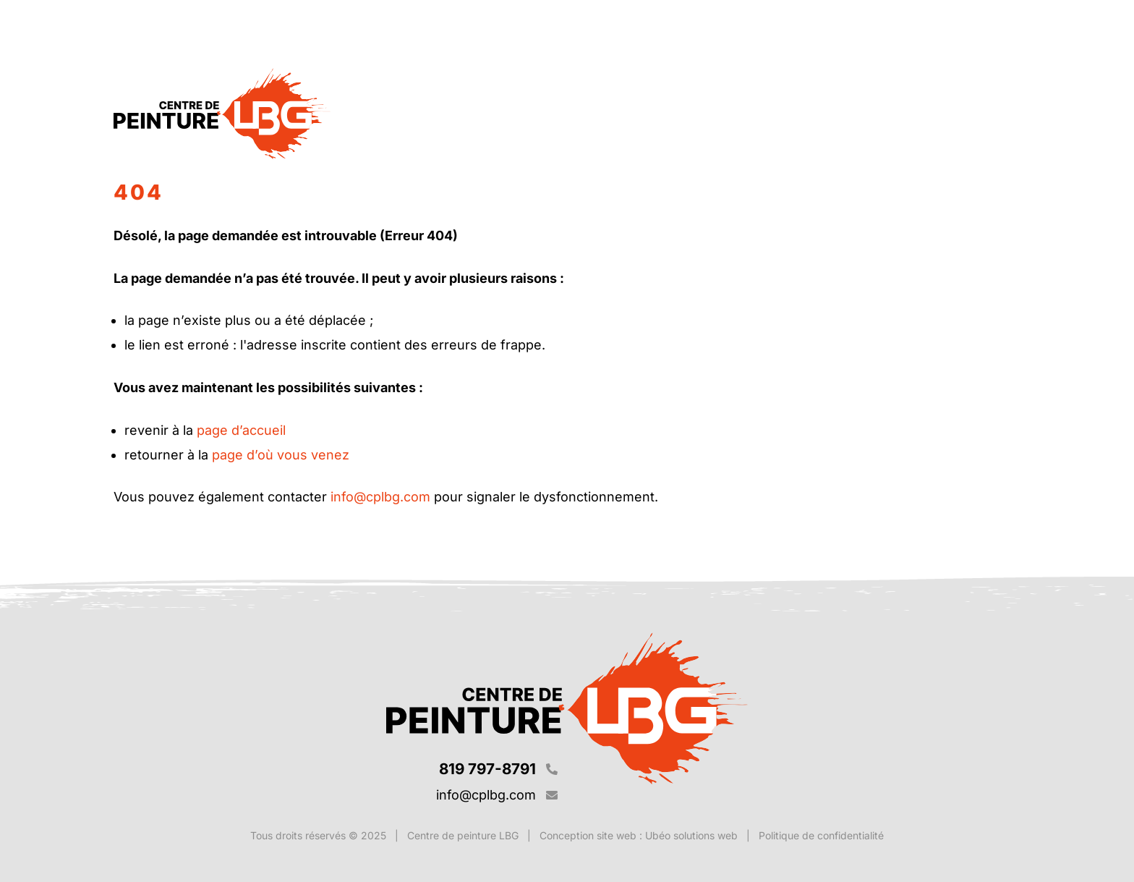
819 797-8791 (487, 769)
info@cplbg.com (380, 496)
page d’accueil (241, 430)
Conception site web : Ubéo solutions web (639, 835)
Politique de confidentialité (821, 835)
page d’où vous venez (280, 454)
